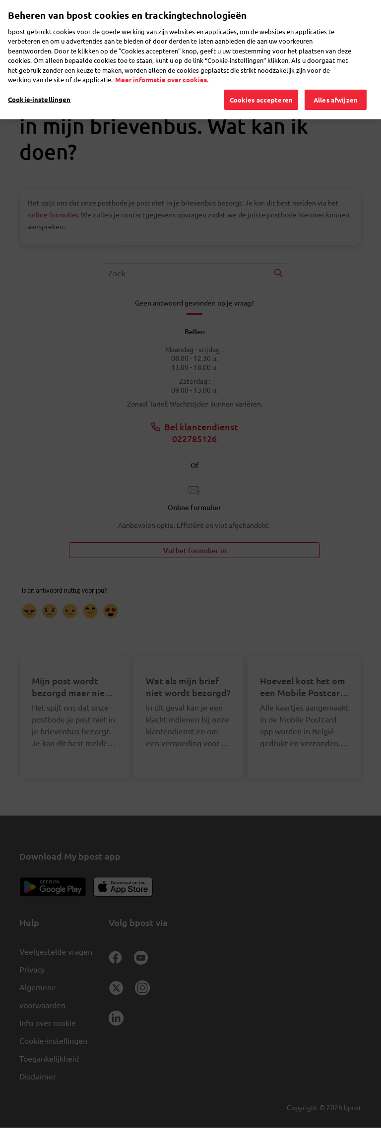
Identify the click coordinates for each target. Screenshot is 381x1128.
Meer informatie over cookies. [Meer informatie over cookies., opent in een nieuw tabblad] (161, 66)
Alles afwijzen (336, 86)
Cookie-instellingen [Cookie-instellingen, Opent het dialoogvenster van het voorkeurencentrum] (39, 86)
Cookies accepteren (261, 86)
